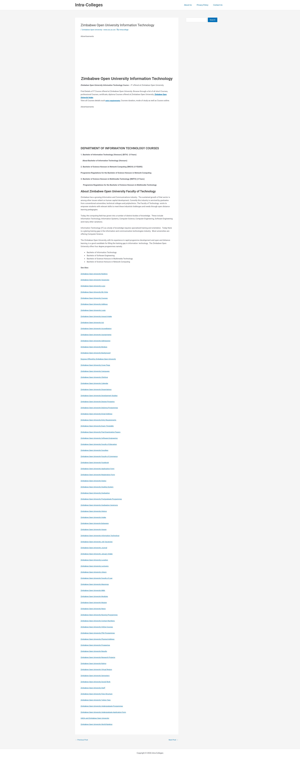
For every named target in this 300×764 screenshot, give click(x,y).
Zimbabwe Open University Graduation (97, 493)
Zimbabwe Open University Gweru (95, 481)
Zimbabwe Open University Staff (94, 688)
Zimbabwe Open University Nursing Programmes (101, 615)
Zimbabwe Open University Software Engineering (101, 438)
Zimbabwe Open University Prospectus (97, 645)
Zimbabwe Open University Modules (96, 596)
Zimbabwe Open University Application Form (99, 468)
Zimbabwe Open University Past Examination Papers (102, 432)
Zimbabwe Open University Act (93, 322)
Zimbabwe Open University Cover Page (97, 365)
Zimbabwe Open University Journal (95, 548)
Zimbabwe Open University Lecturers (96, 566)
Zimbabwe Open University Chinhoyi (96, 377)
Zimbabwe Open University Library (95, 572)
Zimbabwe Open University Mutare (95, 602)
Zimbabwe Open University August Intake (98, 316)
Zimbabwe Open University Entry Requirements (100, 420)
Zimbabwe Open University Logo (94, 286)
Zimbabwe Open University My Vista (96, 292)
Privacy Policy (204, 5)
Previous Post (82, 740)
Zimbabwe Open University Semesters (96, 675)
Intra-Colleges (89, 4)
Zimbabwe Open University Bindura (95, 347)
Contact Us (218, 5)
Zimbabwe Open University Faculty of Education (100, 444)
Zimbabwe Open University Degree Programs (99, 401)
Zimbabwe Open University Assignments (97, 334)
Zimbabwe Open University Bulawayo (96, 523)
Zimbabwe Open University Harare (95, 529)
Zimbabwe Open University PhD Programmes (99, 633)
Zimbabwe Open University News (94, 609)
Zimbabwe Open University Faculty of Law (98, 578)
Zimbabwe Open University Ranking (95, 274)
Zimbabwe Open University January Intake (98, 554)
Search (212, 20)
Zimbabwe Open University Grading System (99, 487)
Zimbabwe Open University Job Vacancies (98, 542)
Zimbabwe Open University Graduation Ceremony (101, 505)
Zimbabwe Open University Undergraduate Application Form (105, 712)
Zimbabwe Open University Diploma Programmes (101, 408)
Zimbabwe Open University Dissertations (97, 389)
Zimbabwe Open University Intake (94, 517)
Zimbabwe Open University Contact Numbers (99, 621)
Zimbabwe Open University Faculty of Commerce (101, 456)
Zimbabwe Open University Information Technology (102, 535)
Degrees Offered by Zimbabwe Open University (100, 359)
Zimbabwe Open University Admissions (97, 341)
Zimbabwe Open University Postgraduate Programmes (103, 499)
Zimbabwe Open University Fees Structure (98, 694)
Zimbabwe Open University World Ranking (98, 724)
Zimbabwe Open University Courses (95, 298)
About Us (191, 5)
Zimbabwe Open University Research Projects (99, 657)
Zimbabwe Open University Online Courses (98, 627)
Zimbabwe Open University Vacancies (96, 280)
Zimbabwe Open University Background (97, 353)
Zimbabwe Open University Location (96, 560)
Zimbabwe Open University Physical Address (99, 639)
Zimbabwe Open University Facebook (96, 462)
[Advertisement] (127, 55)
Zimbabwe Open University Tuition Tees (97, 700)
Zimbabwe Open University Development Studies (101, 395)
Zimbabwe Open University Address (95, 304)
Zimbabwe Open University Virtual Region (98, 669)
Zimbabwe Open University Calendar (96, 383)
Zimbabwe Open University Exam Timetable (99, 426)
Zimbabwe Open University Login (94, 310)
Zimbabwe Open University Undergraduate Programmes (104, 706)
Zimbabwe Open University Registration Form (99, 474)
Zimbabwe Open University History (95, 511)
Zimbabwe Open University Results (95, 651)
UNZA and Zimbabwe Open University (96, 718)
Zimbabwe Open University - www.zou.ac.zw (100, 29)
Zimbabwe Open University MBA (94, 590)
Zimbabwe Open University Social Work (97, 682)
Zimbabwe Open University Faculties (96, 450)
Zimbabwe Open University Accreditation (97, 328)
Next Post (173, 740)
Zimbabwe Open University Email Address (98, 414)
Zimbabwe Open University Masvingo (96, 584)
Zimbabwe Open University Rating (95, 663)
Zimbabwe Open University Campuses (96, 371)
